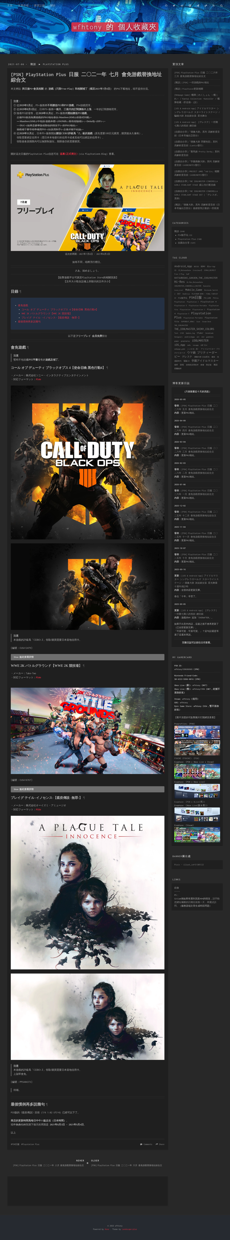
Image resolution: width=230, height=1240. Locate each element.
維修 (202, 365)
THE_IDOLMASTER (181, 325)
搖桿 (176, 365)
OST (178, 294)
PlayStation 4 (209, 301)
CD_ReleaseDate (184, 270)
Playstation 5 (183, 314)
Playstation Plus (56, 64)
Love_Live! (178, 290)
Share (161, 1144)
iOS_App (179, 344)
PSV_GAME (207, 298)
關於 (53, 5)
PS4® (38, 379)
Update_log (190, 333)
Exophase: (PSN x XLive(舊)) (189, 802)
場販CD (186, 361)
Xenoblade (209, 333)
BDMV (203, 266)
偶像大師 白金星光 (202, 357)
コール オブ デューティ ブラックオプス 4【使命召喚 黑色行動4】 (60, 309)
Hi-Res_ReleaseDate (195, 282)
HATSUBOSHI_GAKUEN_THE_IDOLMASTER (195, 277)
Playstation (185, 310)
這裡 (203, 642)
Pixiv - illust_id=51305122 (189, 864)
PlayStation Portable (198, 306)
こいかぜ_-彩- (193, 349)
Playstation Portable (193, 318)
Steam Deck (206, 322)
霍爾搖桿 (177, 369)
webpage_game (179, 349)
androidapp (189, 337)
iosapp (196, 345)
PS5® (38, 809)
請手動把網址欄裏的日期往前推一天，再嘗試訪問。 (197, 902)
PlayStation (179, 302)
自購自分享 (184, 243)
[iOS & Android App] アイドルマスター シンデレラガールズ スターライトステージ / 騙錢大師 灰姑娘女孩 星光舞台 (197, 112)
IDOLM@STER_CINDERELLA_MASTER (187, 286)
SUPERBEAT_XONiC (187, 322)
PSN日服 (15, 1144)
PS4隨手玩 (183, 235)
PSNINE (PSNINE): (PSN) (186, 758)
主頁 (10, 5)
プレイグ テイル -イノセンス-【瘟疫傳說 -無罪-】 (51, 317)
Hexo (107, 1229)
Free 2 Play (179, 274)
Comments (148, 1144)
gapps (176, 341)
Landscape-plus (129, 1229)
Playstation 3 (199, 310)
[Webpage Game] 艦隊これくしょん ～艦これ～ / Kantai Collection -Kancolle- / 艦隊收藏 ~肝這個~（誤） (197, 98)
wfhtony (196, 685)
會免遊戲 (23, 305)
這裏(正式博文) (68, 154)
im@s (189, 345)
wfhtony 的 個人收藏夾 (115, 27)
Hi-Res (179, 282)
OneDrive (186, 294)
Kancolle (206, 286)
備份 (213, 357)
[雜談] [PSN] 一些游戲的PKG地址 (191, 82)
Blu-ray (211, 266)
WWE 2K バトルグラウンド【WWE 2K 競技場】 (47, 313)
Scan (198, 322)
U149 (182, 333)
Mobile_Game (193, 289)
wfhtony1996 (198, 689)
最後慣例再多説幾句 (29, 321)
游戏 (182, 365)
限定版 (208, 365)
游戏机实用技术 (192, 365)
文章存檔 (23, 5)
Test (176, 333)
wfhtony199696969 (183, 669)
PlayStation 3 (193, 302)
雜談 (33, 64)
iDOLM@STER (200, 340)
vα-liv (204, 345)
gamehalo (209, 337)
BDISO (196, 267)
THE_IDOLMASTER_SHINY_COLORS (194, 329)
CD (175, 270)
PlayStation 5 (180, 306)
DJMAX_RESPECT (210, 270)
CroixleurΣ (197, 270)
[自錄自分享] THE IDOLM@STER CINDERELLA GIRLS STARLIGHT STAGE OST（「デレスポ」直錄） (196, 195)
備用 (194, 699)
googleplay (185, 341)
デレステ (187, 356)
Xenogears (178, 337)
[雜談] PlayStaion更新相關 (188, 89)
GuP (187, 274)
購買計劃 (39, 5)
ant (198, 337)
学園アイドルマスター (205, 360)
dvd (202, 337)
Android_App (183, 266)
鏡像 (176, 888)
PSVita (215, 298)
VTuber (200, 333)
